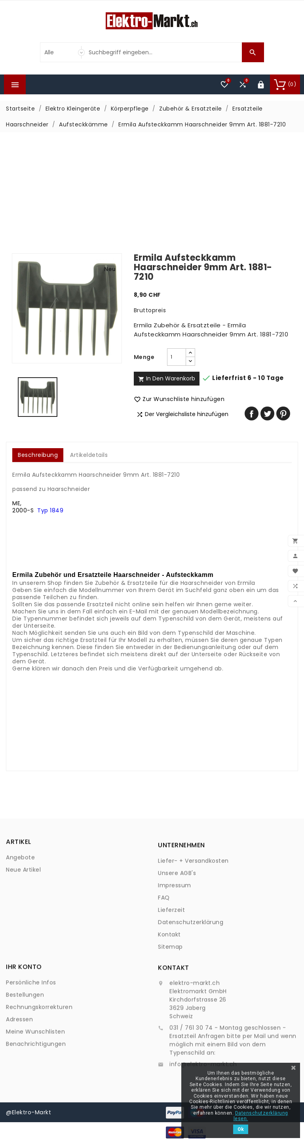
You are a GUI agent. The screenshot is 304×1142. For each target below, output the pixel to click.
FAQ (164, 951)
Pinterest (283, 413)
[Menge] (176, 357)
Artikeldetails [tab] (89, 455)
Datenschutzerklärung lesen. (261, 1115)
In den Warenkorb (166, 378)
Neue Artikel (23, 891)
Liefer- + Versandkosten (193, 915)
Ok (241, 1129)
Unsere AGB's (177, 927)
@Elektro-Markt (28, 1112)
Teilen (251, 413)
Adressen (19, 1062)
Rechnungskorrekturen (39, 1050)
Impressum (174, 939)
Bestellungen (25, 1038)
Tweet (267, 413)
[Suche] (163, 52)
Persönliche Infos (31, 1025)
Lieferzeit (171, 964)
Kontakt (169, 988)
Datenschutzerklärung (190, 976)
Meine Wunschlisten (35, 1075)
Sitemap (170, 1001)
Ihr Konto (24, 1009)
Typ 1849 (50, 510)
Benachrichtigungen (36, 1087)
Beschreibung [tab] (38, 455)
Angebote (20, 879)
